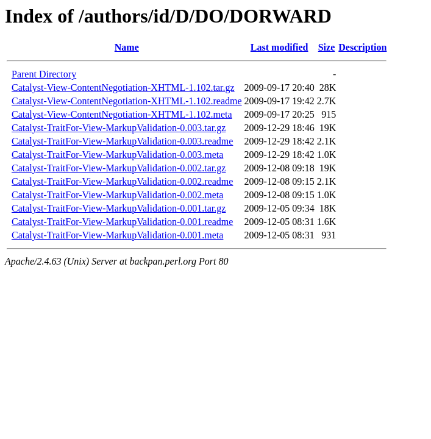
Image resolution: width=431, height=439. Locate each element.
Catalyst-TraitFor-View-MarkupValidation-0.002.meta (117, 195)
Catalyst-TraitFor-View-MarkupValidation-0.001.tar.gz (119, 208)
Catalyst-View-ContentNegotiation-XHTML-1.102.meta (122, 114)
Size (326, 47)
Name (127, 47)
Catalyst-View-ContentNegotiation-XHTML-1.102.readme (127, 101)
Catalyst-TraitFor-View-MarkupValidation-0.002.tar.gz (119, 168)
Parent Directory (44, 74)
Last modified (279, 47)
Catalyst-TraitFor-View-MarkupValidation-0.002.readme (122, 181)
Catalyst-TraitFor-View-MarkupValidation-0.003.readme (122, 141)
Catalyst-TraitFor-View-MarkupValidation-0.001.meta (117, 235)
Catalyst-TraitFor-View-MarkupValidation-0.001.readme (122, 221)
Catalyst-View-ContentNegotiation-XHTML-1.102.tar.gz (123, 87)
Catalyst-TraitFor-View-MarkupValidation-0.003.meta (117, 154)
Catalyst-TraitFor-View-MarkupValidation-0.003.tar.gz (119, 128)
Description (362, 47)
